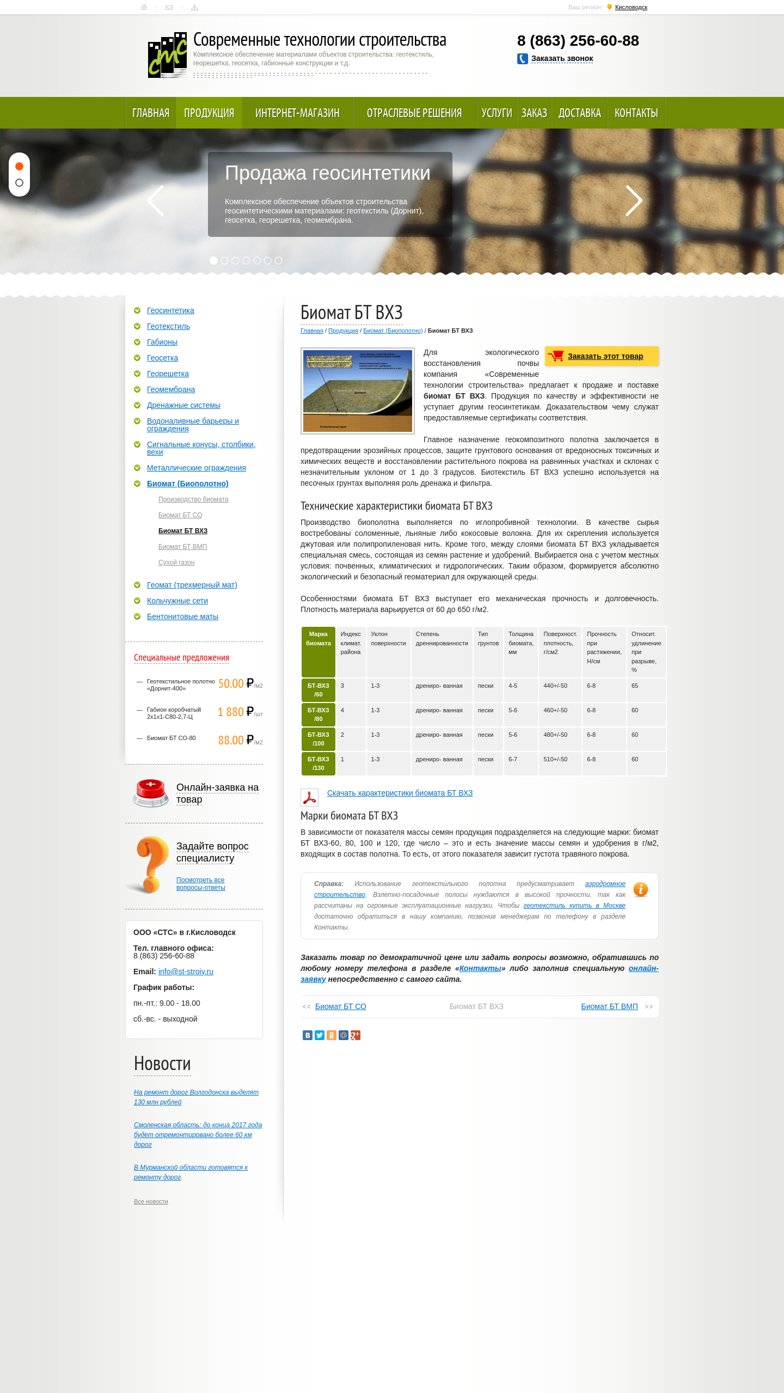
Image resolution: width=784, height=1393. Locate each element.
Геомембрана (171, 389)
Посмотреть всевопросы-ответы (200, 883)
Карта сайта (194, 7)
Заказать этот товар (606, 356)
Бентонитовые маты (182, 616)
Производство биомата (193, 499)
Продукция (209, 112)
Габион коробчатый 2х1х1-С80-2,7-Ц (174, 713)
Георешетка (168, 373)
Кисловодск (631, 7)
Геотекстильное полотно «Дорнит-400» (181, 685)
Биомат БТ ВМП (609, 1006)
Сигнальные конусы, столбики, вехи (201, 448)
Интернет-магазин (297, 112)
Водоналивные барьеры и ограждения (193, 424)
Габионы (162, 342)
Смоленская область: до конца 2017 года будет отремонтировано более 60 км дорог (198, 1134)
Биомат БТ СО (340, 1006)
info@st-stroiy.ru (185, 971)
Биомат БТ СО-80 (171, 738)
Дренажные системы (183, 405)
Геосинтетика (170, 310)
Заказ (534, 112)
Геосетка (162, 358)
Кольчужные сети (177, 600)
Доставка (580, 112)
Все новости (151, 1201)
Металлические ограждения (196, 468)
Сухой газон (176, 562)
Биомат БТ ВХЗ (182, 531)
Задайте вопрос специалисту (212, 852)
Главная (144, 7)
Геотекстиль (168, 326)
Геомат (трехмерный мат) (192, 585)
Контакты (169, 7)
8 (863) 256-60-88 (578, 40)
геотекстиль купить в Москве (575, 905)
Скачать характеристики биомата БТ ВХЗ (400, 793)
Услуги (497, 112)
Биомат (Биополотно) (392, 330)
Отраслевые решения (414, 112)
